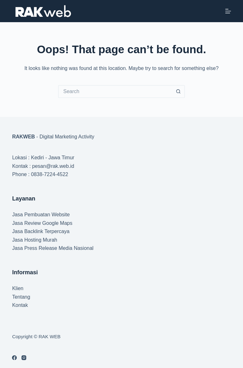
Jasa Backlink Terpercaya (40, 231)
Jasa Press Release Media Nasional (52, 248)
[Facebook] (14, 357)
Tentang (21, 297)
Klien (17, 288)
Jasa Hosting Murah (34, 240)
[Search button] (178, 91)
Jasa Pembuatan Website (41, 214)
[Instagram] (24, 357)
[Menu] (228, 11)
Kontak (20, 305)
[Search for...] (115, 91)
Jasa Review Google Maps (42, 223)
